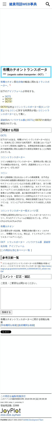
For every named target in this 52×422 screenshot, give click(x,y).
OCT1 (8, 96)
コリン (12, 110)
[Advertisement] (26, 37)
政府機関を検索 (26, 325)
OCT (3, 242)
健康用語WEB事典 (23, 4)
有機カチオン (7, 82)
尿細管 (4, 120)
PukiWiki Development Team (32, 420)
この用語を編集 (8, 396)
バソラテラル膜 (17, 120)
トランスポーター (16, 242)
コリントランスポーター (13, 157)
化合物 (19, 82)
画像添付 (21, 396)
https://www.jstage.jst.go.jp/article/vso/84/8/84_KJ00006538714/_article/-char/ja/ (26, 268)
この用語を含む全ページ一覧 (15, 250)
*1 (10, 85)
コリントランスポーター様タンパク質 (19, 210)
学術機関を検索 (9, 325)
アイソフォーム (15, 91)
